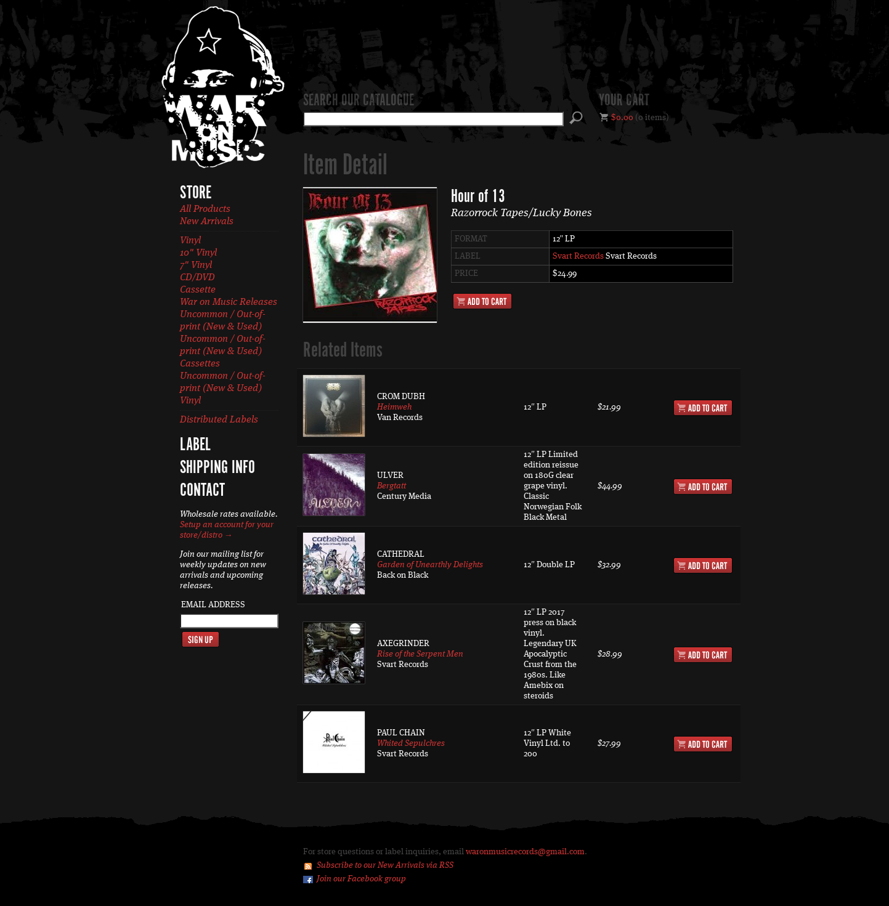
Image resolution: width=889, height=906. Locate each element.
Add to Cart (482, 301)
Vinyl (190, 241)
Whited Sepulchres (411, 743)
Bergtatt (391, 486)
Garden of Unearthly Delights (430, 564)
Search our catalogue (358, 101)
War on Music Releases (228, 302)
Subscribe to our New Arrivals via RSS (385, 865)
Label (195, 445)
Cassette (198, 290)
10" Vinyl (198, 253)
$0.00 (622, 117)
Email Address (213, 605)
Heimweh (394, 407)
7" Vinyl (196, 265)
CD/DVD (197, 278)
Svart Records (578, 256)
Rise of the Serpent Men (420, 654)
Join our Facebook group (361, 879)
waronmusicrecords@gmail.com (525, 851)
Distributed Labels (219, 420)
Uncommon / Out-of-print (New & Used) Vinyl (223, 388)
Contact (202, 491)
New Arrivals (206, 222)
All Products (205, 209)
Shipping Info (217, 468)
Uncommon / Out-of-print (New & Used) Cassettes (223, 351)
